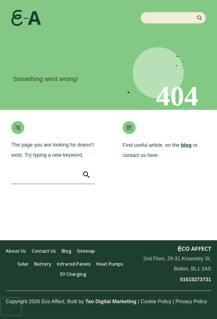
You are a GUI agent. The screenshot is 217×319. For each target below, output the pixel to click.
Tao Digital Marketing (110, 301)
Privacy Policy (191, 301)
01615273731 (195, 279)
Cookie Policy (155, 301)
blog (186, 145)
